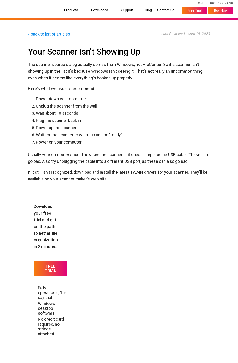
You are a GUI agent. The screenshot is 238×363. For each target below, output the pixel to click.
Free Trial (195, 10)
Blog (148, 10)
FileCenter (152, 64)
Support (127, 10)
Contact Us (165, 10)
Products (71, 10)
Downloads (99, 10)
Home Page (14, 4)
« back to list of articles (49, 34)
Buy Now (221, 10)
